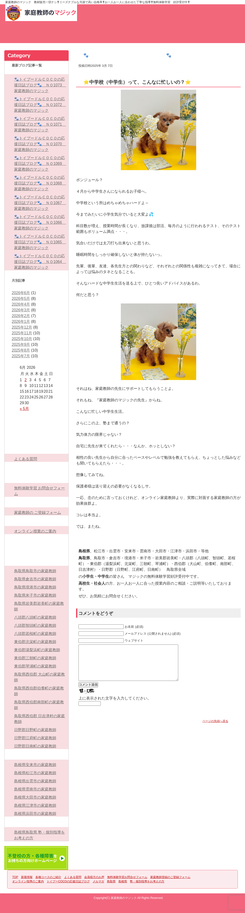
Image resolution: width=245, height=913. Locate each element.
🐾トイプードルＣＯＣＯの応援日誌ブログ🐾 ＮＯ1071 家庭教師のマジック (40, 124)
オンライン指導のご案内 (36, 520)
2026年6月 (21, 293)
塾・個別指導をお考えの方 (36, 822)
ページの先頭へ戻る (215, 728)
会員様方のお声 (156, 35)
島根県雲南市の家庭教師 (35, 789)
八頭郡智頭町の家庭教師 (35, 625)
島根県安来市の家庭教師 (35, 765)
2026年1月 (21, 321)
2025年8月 (21, 350)
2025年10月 (22, 339)
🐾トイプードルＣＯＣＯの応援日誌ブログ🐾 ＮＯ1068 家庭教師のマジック (40, 183)
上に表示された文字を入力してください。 (114, 705)
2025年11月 (22, 333)
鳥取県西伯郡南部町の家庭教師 (39, 705)
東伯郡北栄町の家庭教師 (35, 642)
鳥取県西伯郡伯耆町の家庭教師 (39, 691)
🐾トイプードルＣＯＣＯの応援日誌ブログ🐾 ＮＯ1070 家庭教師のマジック (40, 144)
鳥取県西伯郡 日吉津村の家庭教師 (39, 719)
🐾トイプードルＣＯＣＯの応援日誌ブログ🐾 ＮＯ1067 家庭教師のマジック (40, 203)
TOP (22, 35)
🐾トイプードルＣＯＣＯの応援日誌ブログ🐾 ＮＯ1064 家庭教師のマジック (40, 261)
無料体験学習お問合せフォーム (189, 35)
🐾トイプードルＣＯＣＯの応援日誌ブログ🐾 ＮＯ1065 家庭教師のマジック (40, 242)
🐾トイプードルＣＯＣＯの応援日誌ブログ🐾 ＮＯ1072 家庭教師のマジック (40, 104)
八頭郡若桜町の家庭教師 (35, 634)
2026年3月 (21, 310)
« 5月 (24, 409)
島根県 (36, 754)
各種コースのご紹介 (89, 35)
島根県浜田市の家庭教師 (35, 814)
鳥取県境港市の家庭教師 (35, 587)
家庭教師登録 (149, 13)
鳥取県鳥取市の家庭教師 (35, 571)
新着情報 (55, 35)
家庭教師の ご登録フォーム (37, 512)
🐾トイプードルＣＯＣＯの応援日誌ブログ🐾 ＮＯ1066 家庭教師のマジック (40, 222)
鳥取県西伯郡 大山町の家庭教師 (39, 677)
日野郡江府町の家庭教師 (35, 738)
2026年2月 (21, 316)
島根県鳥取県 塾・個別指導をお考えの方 (39, 835)
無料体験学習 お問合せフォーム (39, 491)
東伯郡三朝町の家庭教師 (35, 658)
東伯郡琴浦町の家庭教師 (35, 666)
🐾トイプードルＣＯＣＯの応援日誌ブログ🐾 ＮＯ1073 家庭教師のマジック (40, 85)
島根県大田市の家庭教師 (35, 797)
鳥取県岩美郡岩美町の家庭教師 (39, 606)
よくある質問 (122, 35)
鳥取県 (36, 560)
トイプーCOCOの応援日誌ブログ (36, 539)
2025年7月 (21, 356)
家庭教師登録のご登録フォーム (36, 502)
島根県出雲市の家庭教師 (35, 781)
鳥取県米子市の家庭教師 (35, 595)
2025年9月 (21, 344)
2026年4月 (21, 304)
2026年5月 (21, 299)
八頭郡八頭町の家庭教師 (35, 617)
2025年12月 (22, 327)
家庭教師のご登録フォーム (223, 35)
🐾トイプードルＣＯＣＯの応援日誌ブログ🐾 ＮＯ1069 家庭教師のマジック (40, 163)
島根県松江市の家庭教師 (35, 773)
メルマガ (36, 550)
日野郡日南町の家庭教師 (35, 746)
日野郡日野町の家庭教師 (35, 730)
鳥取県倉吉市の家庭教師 (35, 579)
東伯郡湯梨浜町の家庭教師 (37, 650)
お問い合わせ (107, 13)
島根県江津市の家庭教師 (35, 805)
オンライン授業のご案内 (35, 531)
